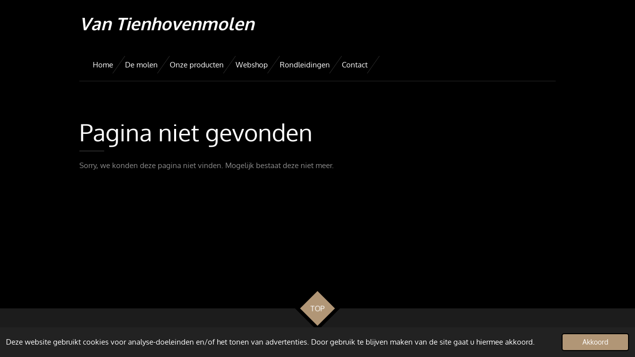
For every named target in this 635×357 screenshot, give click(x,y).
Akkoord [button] (595, 342)
